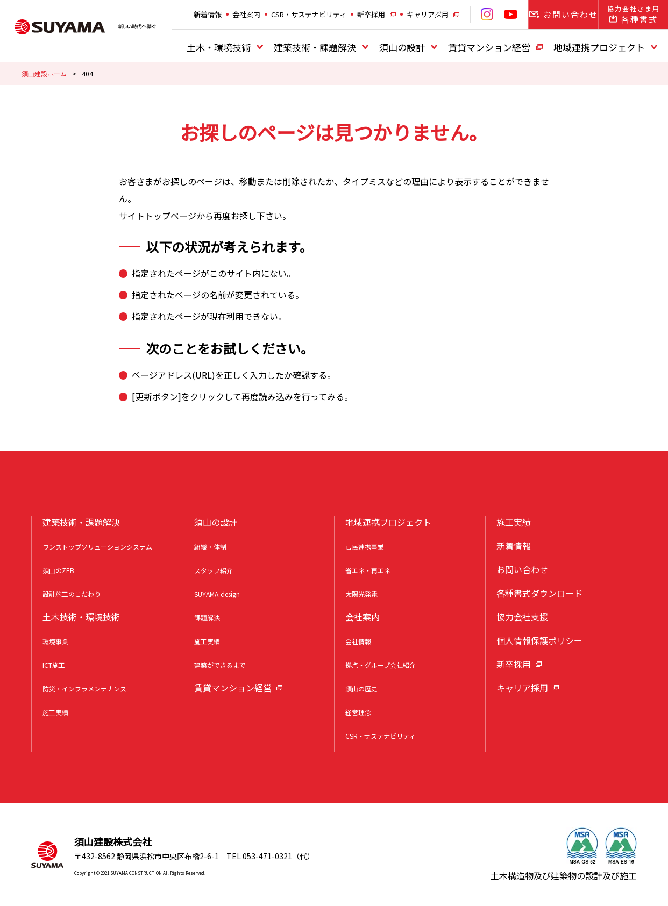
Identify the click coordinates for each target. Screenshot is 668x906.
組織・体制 (210, 546)
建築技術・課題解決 (315, 47)
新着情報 (208, 14)
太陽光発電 (361, 593)
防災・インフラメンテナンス (84, 688)
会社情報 (358, 641)
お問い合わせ (522, 569)
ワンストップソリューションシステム (97, 546)
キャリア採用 (428, 14)
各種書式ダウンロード (539, 593)
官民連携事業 (364, 546)
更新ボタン (156, 396)
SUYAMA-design (217, 593)
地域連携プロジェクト (599, 47)
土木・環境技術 (219, 47)
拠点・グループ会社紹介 (380, 664)
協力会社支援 (522, 616)
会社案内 (246, 14)
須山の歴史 (361, 688)
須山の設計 (402, 47)
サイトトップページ (157, 215)
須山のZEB (58, 570)
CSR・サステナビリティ (308, 14)
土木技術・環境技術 (81, 616)
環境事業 (55, 641)
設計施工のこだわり (71, 593)
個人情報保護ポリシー (539, 640)
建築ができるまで (220, 664)
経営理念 (358, 712)
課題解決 (207, 617)
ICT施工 (53, 664)
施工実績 (55, 712)
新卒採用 (371, 14)
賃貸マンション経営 (489, 47)
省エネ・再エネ (367, 570)
